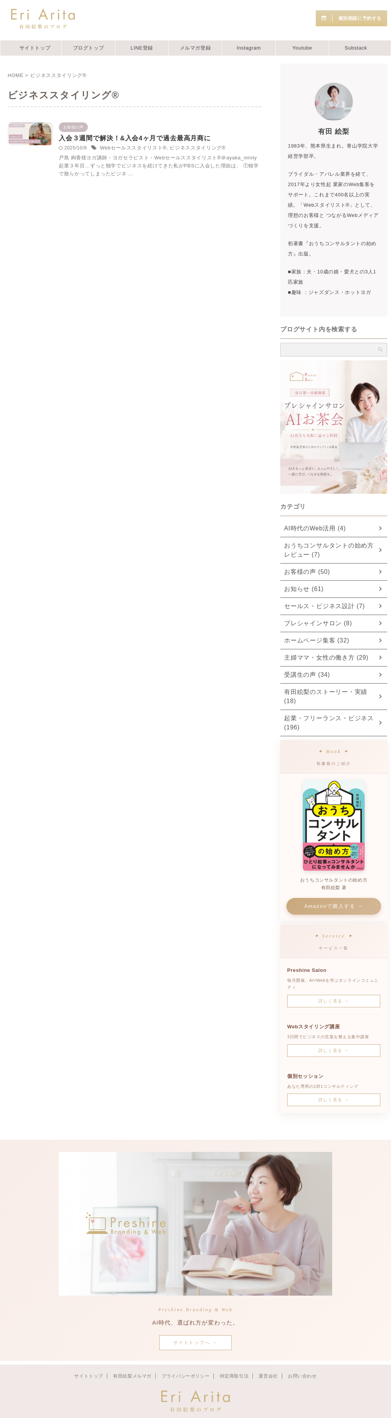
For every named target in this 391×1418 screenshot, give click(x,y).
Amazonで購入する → (334, 888)
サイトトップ (35, 48)
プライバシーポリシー (186, 1357)
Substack (356, 48)
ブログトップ (88, 48)
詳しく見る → (333, 982)
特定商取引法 (234, 1357)
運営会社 (268, 1357)
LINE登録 (142, 48)
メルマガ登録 (195, 48)
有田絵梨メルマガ (132, 1357)
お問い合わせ (302, 1357)
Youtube (302, 48)
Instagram (249, 48)
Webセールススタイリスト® (200, 158)
